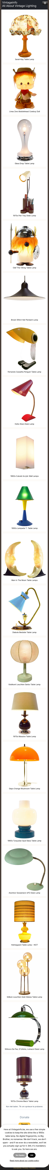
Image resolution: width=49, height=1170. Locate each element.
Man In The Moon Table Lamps (24, 580)
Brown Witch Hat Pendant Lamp (24, 320)
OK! (31, 1155)
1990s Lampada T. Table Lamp (24, 528)
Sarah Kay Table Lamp (24, 59)
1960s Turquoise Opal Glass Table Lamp (24, 841)
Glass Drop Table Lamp (24, 163)
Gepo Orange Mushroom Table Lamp (24, 788)
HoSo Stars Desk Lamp (24, 424)
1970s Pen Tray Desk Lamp (24, 215)
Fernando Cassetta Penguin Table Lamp (24, 372)
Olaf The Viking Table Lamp (24, 268)
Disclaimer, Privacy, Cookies (25, 1168)
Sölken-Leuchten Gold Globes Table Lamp (24, 997)
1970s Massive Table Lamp (24, 736)
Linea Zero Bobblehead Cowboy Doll (24, 111)
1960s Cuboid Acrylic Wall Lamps (24, 476)
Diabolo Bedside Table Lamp (24, 632)
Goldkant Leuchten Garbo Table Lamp (24, 684)
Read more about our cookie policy (24, 1160)
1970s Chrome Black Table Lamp (24, 1101)
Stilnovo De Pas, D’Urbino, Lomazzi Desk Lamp (24, 1049)
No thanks (20, 1155)
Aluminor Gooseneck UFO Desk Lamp (24, 893)
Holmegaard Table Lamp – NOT (24, 945)
